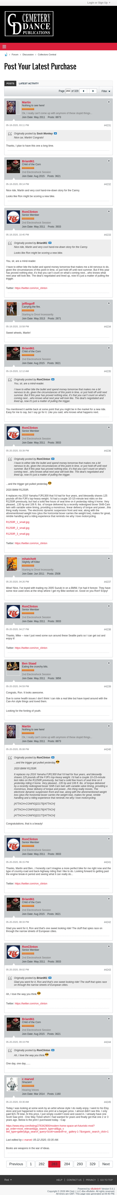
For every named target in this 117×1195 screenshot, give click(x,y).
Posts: (51, 117)
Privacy (91, 1180)
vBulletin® (95, 1188)
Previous (16, 1164)
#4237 (107, 581)
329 (92, 1164)
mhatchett (29, 558)
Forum (15, 54)
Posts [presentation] (10, 83)
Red (8, 1179)
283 (54, 1164)
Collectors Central (47, 54)
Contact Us (74, 1180)
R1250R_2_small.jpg (17, 528)
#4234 (107, 326)
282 (42, 1164)
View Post (55, 133)
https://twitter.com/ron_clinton (31, 288)
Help (59, 1180)
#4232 (107, 184)
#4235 (107, 371)
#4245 (107, 1102)
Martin (26, 102)
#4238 (107, 629)
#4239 (107, 686)
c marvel (28, 1079)
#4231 (107, 125)
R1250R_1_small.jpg (17, 522)
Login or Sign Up (98, 2)
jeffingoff (28, 303)
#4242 (107, 922)
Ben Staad (29, 663)
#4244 (107, 1042)
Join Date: (27, 117)
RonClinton (30, 211)
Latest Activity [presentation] (29, 83)
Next (106, 1164)
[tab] (10, 83)
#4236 (107, 450)
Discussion (28, 54)
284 (67, 1164)
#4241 (107, 862)
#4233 (107, 234)
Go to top (106, 1180)
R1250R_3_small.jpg (17, 533)
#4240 (107, 749)
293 (80, 1164)
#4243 (107, 969)
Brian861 (28, 161)
